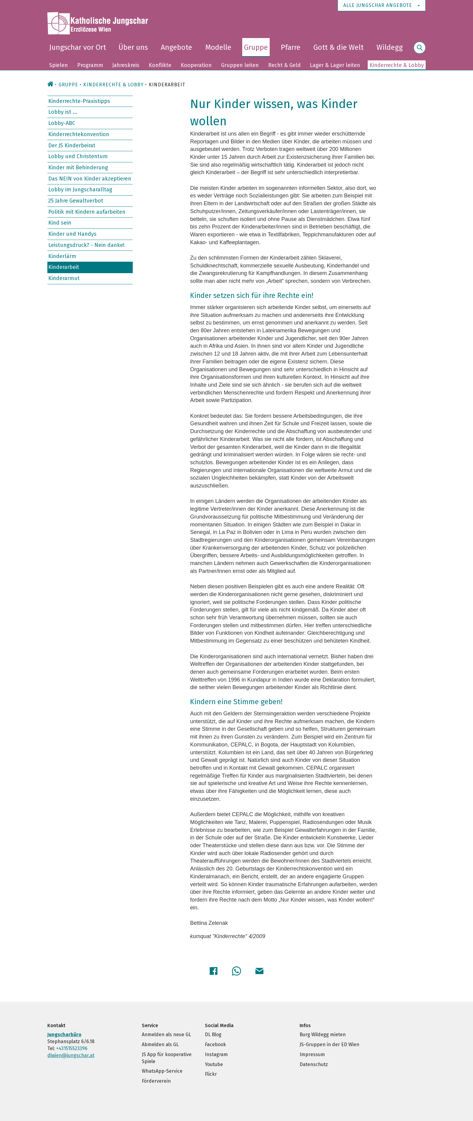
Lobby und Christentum (78, 156)
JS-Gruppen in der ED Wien (329, 1044)
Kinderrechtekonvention (78, 134)
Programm (90, 65)
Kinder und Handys (72, 234)
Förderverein (156, 1081)
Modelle (218, 47)
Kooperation (196, 65)
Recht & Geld (284, 65)
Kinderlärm (62, 256)
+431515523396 (71, 1048)
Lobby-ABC (61, 123)
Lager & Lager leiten (335, 65)
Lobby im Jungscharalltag (80, 189)
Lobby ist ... (62, 112)
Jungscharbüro (64, 1034)
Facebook (215, 1044)
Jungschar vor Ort (77, 47)
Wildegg (389, 47)
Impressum (312, 1054)
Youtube (214, 1064)
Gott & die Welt (338, 47)
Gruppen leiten (240, 65)
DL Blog (213, 1034)
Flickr (211, 1074)
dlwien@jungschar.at (70, 1055)
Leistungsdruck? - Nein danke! (86, 245)
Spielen (58, 65)
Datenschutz (314, 1064)
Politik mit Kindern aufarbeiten (86, 212)
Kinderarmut (64, 278)
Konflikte (160, 65)
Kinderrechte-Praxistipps (79, 101)
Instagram (216, 1054)
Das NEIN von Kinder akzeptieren (89, 178)
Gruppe (256, 47)
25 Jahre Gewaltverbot (75, 200)
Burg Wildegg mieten (323, 1034)
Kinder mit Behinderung (78, 167)
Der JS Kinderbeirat (71, 145)
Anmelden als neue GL (166, 1034)
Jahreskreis (125, 65)
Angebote (176, 47)
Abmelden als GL (160, 1044)
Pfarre (290, 47)
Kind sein (59, 222)
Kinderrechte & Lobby (397, 65)
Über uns (133, 47)
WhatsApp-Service (162, 1071)
